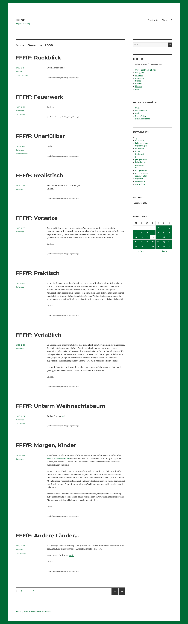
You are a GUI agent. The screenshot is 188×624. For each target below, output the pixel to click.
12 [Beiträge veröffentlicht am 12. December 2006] (142, 237)
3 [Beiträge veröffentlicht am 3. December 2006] (169, 228)
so (63, 416)
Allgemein (139, 140)
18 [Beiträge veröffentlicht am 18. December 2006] (136, 242)
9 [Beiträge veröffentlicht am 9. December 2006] (163, 232)
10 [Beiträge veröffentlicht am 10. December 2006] (170, 232)
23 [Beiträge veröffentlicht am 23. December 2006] (164, 242)
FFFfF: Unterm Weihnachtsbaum (60, 406)
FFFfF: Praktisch (38, 273)
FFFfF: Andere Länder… (47, 535)
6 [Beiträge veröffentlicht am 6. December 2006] (147, 232)
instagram (139, 73)
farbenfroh (139, 148)
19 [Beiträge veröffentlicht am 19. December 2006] (142, 242)
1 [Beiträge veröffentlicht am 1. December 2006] (158, 228)
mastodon (139, 78)
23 (136, 138)
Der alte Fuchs (141, 111)
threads (138, 84)
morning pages (141, 173)
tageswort (139, 179)
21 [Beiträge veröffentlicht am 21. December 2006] (153, 242)
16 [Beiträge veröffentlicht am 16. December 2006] (164, 237)
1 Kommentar (21, 114)
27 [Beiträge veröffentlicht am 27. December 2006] (147, 246)
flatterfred (20, 71)
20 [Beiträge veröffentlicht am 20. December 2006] (147, 242)
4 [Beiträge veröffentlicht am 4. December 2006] (136, 232)
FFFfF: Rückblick (38, 57)
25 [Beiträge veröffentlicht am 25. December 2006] (136, 246)
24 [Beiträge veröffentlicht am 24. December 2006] (169, 242)
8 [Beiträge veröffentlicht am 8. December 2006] (158, 232)
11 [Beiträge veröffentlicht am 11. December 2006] (136, 237)
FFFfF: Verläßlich (38, 334)
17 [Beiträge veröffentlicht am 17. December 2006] (169, 237)
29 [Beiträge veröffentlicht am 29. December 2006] (158, 246)
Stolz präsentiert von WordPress (37, 612)
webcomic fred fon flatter (145, 70)
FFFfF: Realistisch (39, 175)
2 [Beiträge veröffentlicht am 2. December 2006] (163, 228)
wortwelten (140, 184)
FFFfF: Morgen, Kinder (46, 445)
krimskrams (140, 162)
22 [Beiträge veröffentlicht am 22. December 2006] (158, 242)
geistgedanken (141, 159)
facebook (139, 75)
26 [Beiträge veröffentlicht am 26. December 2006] (141, 246)
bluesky (138, 86)
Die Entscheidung (142, 119)
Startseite (153, 20)
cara (137, 89)
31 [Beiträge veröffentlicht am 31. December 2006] (169, 246)
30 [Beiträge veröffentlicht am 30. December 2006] (164, 246)
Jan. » (164, 251)
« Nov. (141, 251)
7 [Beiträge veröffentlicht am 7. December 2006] (152, 232)
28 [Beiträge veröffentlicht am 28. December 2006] (153, 246)
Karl (137, 113)
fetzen (137, 151)
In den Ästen (140, 116)
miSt (137, 168)
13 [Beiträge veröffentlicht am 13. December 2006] (147, 237)
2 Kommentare (22, 75)
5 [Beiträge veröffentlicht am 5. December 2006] (141, 232)
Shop (165, 20)
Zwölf (71, 555)
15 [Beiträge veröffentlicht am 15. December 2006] (158, 237)
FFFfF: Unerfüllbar (40, 136)
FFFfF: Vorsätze (37, 218)
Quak (137, 108)
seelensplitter (141, 176)
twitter (138, 81)
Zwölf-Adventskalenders (58, 458)
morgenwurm (141, 170)
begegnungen (141, 146)
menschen (139, 165)
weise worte (140, 181)
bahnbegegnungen (143, 143)
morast (21, 20)
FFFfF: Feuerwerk (39, 97)
